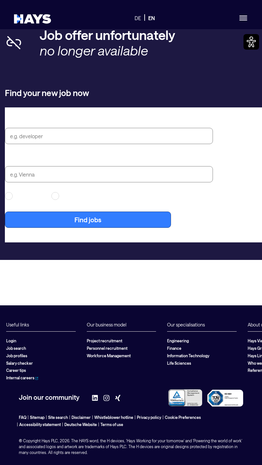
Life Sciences (179, 363)
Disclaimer (81, 417)
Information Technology (188, 355)
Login (11, 340)
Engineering (178, 340)
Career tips (16, 370)
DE (138, 18)
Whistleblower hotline (113, 417)
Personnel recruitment (107, 348)
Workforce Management (109, 355)
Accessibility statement (40, 424)
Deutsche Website (80, 424)
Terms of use (111, 424)
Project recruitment (104, 340)
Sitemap (37, 417)
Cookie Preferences (183, 417)
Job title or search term (39, 120)
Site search (58, 417)
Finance (174, 348)
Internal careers (22, 377)
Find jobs (87, 220)
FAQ (22, 417)
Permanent (69, 196)
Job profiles (16, 355)
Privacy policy (149, 417)
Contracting (24, 196)
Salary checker (19, 363)
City (11, 159)
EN (151, 18)
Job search (16, 348)
